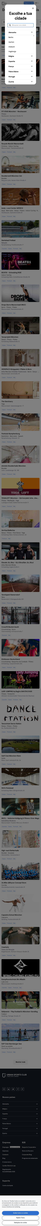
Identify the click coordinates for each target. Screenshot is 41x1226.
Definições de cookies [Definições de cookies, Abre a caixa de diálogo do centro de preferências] (20, 1222)
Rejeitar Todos (20, 1217)
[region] (20, 1210)
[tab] (20, 42)
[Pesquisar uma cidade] (20, 25)
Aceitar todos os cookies (20, 1213)
